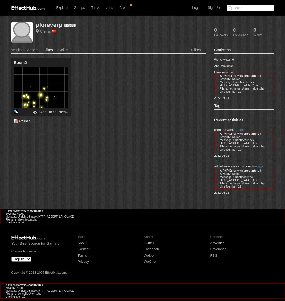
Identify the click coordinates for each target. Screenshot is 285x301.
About (82, 243)
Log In (196, 8)
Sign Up (214, 8)
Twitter (149, 243)
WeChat (150, 262)
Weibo (149, 255)
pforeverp (49, 25)
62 (54, 112)
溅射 (260, 166)
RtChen (25, 121)
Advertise (217, 243)
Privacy (83, 262)
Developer (218, 249)
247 (65, 112)
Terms (82, 255)
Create (124, 8)
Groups (79, 8)
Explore (62, 8)
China (48, 31)
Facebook (151, 249)
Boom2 (240, 130)
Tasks (95, 8)
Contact (84, 249)
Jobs (109, 8)
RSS (213, 255)
